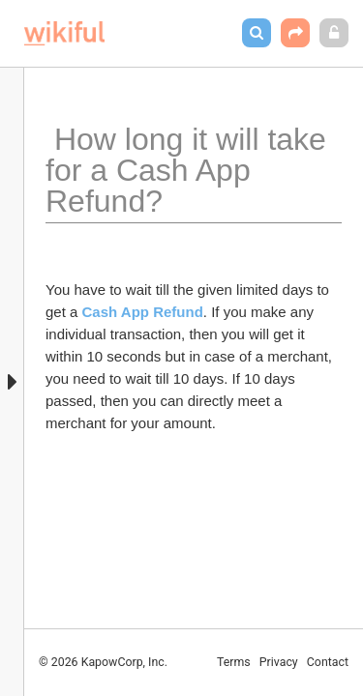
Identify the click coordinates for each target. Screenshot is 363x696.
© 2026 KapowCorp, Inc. (103, 662)
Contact (327, 662)
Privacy (278, 662)
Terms (234, 662)
